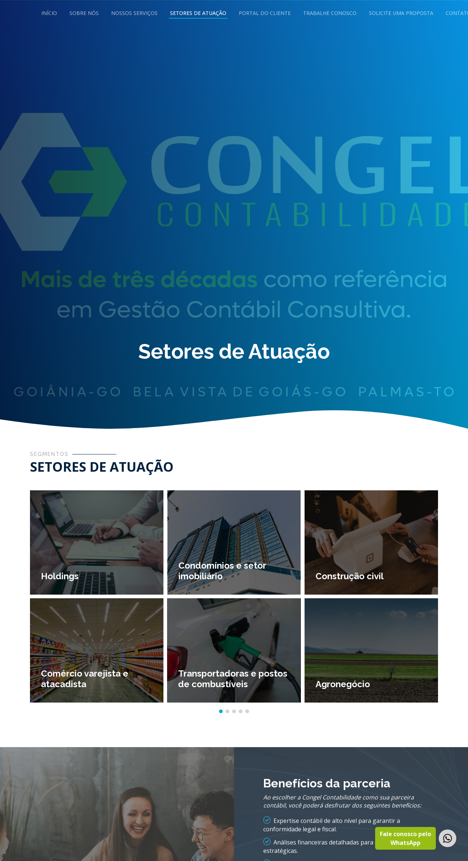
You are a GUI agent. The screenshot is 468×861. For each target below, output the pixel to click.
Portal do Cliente (265, 13)
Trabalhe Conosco (329, 13)
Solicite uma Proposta (401, 13)
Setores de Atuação (198, 13)
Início (49, 13)
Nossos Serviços (134, 13)
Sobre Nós (84, 13)
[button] (221, 712)
